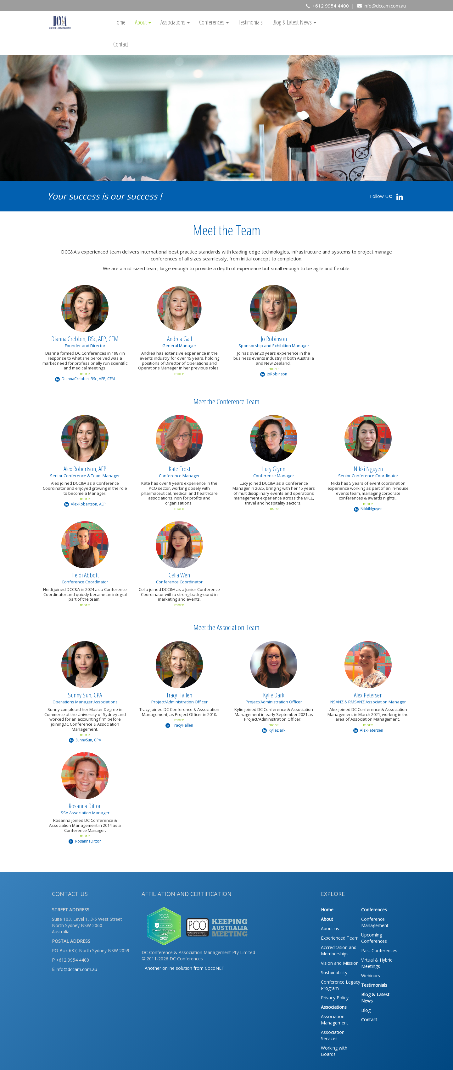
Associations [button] (175, 22)
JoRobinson (273, 374)
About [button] (143, 22)
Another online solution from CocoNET (184, 968)
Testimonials (250, 22)
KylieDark (273, 730)
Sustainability (334, 972)
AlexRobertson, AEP (85, 504)
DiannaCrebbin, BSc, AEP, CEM (85, 378)
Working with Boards (334, 1051)
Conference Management (375, 922)
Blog (366, 1010)
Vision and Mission (340, 963)
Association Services (332, 1035)
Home (119, 22)
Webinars (370, 976)
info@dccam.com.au (385, 6)
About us (330, 928)
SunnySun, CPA (85, 740)
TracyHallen (179, 725)
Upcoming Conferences (374, 938)
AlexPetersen (368, 730)
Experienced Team (340, 938)
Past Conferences (379, 950)
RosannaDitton (85, 841)
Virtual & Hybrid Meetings (377, 963)
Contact (120, 44)
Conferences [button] (214, 22)
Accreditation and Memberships (338, 950)
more (85, 373)
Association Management (334, 1019)
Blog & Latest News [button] (294, 22)
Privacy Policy (335, 998)
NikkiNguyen (368, 508)
